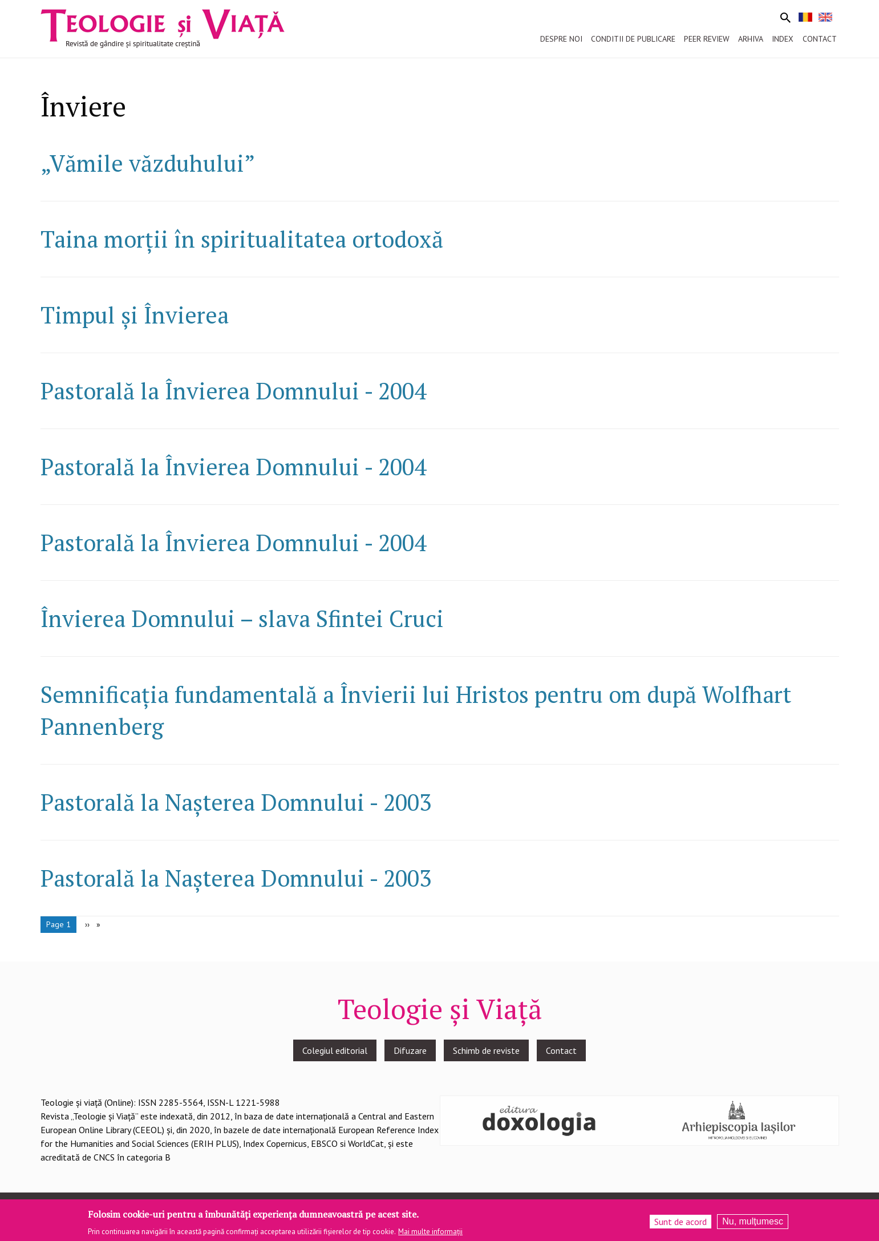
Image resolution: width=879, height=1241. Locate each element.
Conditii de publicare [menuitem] (633, 39)
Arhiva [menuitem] (750, 39)
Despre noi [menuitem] (561, 39)
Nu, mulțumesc (752, 1224)
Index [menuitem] (782, 39)
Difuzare (410, 1050)
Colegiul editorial (334, 1050)
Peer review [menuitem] (707, 39)
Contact (561, 1050)
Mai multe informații (430, 1234)
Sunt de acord (680, 1224)
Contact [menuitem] (820, 39)
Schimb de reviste (486, 1050)
